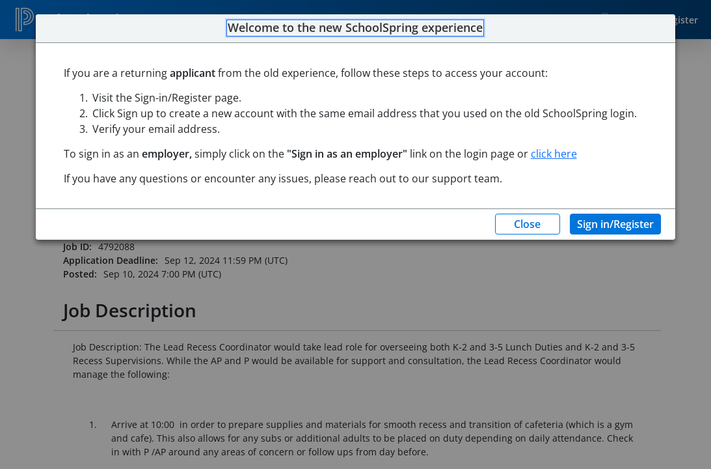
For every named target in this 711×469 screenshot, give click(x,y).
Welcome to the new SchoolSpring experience (355, 28)
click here (554, 154)
